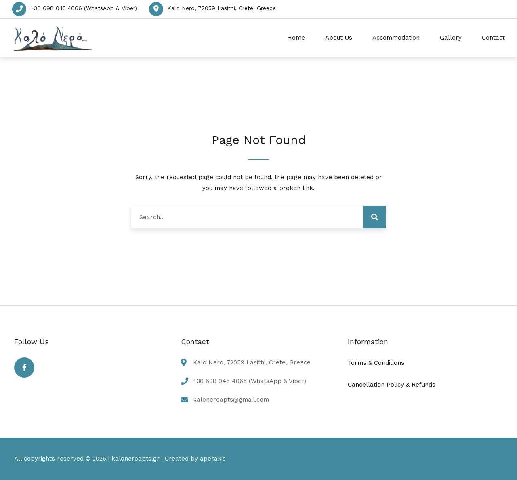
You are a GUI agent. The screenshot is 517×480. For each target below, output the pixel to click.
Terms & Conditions (376, 362)
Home (296, 37)
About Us (338, 37)
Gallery (451, 37)
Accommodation (396, 37)
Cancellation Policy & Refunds (391, 384)
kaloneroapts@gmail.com (231, 399)
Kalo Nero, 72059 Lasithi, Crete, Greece (221, 8)
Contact (493, 37)
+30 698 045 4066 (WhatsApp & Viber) (83, 8)
